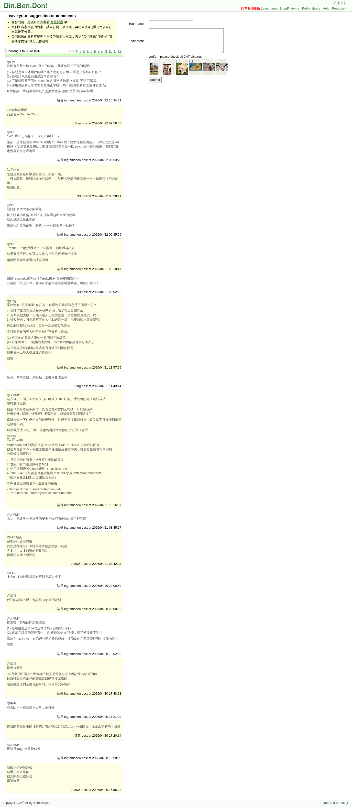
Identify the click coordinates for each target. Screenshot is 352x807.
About (344, 803)
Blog (283, 8)
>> (119, 51)
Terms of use (329, 803)
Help (326, 8)
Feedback (339, 8)
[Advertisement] (187, 114)
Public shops (311, 8)
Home (295, 8)
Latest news (270, 8)
